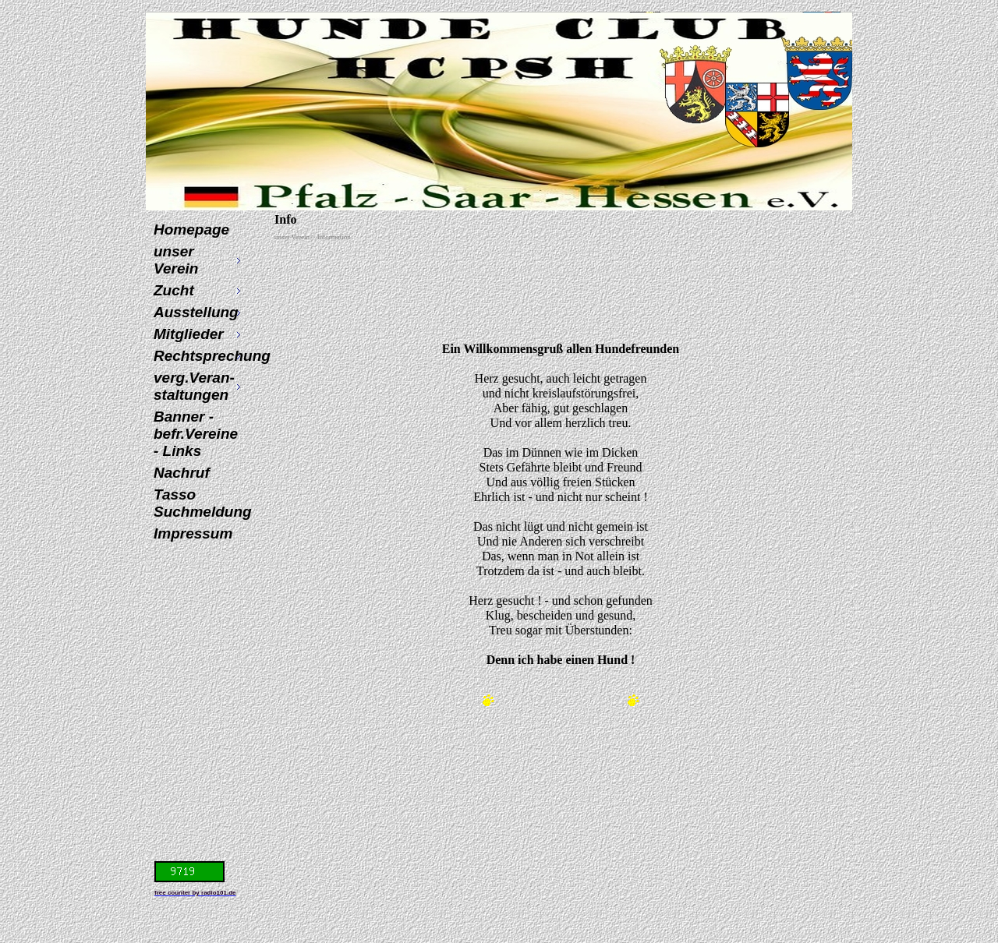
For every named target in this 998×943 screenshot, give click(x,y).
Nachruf (182, 472)
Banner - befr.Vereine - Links (196, 433)
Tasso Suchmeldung (199, 503)
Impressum (193, 533)
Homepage (191, 229)
